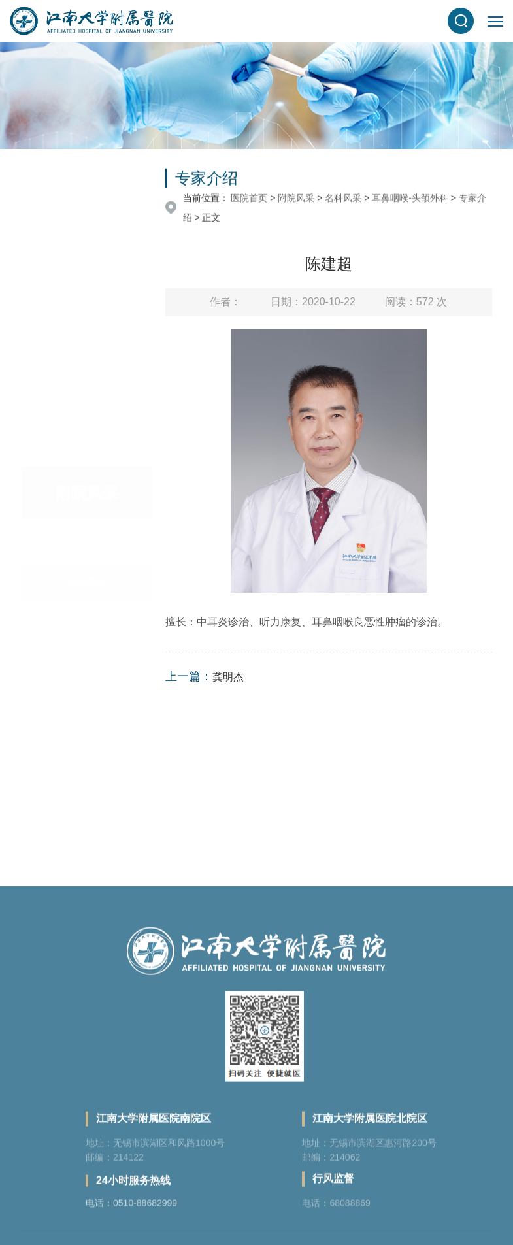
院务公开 (87, 563)
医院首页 (249, 199)
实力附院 (87, 485)
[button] (461, 21)
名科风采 (87, 370)
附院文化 (87, 524)
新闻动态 (87, 408)
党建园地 (87, 447)
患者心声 (87, 601)
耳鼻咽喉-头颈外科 (410, 199)
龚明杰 (228, 676)
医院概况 (87, 331)
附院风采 (296, 199)
